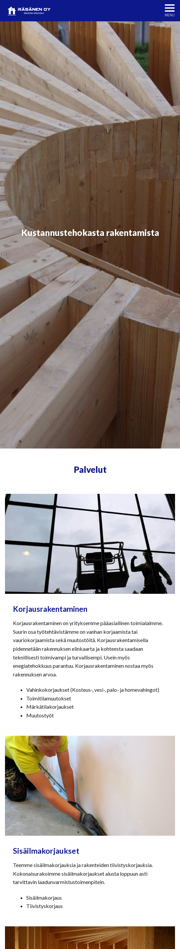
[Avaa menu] (169, 11)
